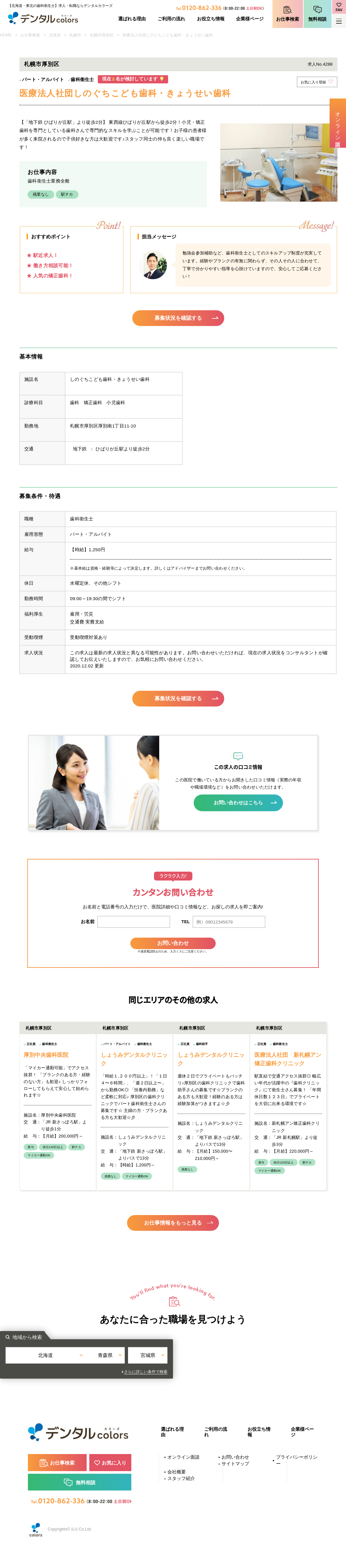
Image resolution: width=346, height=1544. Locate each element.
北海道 (55, 35)
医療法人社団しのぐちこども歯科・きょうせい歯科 (167, 35)
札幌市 (75, 35)
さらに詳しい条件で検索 (232, 1371)
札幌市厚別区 (102, 35)
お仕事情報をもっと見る (173, 1221)
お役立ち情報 (211, 18)
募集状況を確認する (178, 318)
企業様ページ (250, 18)
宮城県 (228, 1359)
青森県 (173, 1359)
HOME (6, 35)
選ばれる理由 (132, 18)
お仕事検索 (287, 19)
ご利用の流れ (171, 18)
